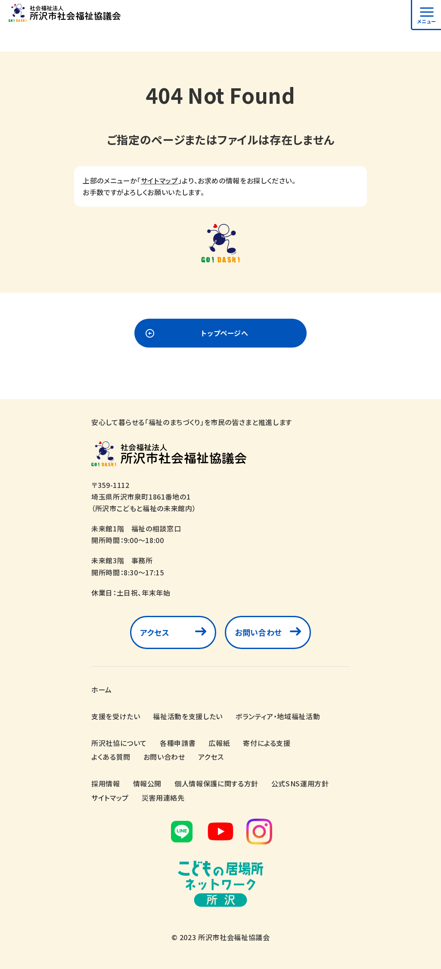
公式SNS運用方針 (300, 783)
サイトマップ (159, 180)
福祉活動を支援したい (187, 716)
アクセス (155, 632)
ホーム (101, 689)
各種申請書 (178, 743)
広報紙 (219, 743)
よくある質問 (110, 757)
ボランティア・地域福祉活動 (278, 716)
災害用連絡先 (163, 797)
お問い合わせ (258, 632)
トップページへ (224, 333)
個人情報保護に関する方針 (216, 783)
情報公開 (147, 783)
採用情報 (105, 783)
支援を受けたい (115, 716)
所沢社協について (119, 743)
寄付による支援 (266, 743)
